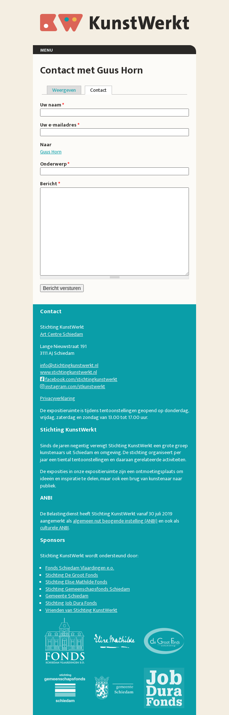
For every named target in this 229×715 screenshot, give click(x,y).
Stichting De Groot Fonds (71, 575)
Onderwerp (54, 164)
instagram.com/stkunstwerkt (72, 386)
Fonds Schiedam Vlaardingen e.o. (79, 568)
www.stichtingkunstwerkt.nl (68, 372)
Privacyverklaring (57, 398)
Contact (101, 90)
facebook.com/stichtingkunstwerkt (78, 379)
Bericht (50, 183)
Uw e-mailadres (59, 125)
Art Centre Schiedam (61, 334)
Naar (46, 144)
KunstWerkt (66, 17)
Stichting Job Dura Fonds (71, 603)
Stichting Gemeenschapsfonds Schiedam (87, 589)
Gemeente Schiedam (66, 596)
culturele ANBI (54, 528)
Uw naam (52, 105)
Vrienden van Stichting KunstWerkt (81, 610)
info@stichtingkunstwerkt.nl (69, 365)
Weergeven (64, 90)
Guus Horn (51, 152)
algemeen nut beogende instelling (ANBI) (115, 521)
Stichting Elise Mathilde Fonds (76, 582)
